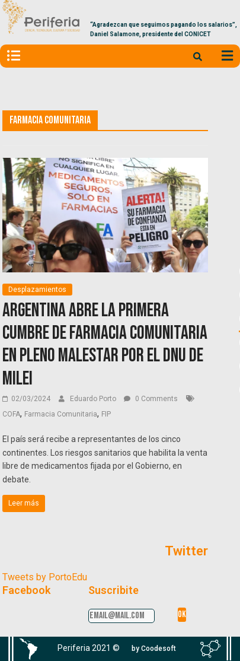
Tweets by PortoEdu (44, 577)
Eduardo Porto (94, 399)
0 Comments (151, 399)
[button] (154, 648)
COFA (11, 414)
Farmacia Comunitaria (60, 414)
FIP (106, 414)
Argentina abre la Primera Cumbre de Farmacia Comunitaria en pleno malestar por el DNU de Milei (104, 344)
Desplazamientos (37, 289)
